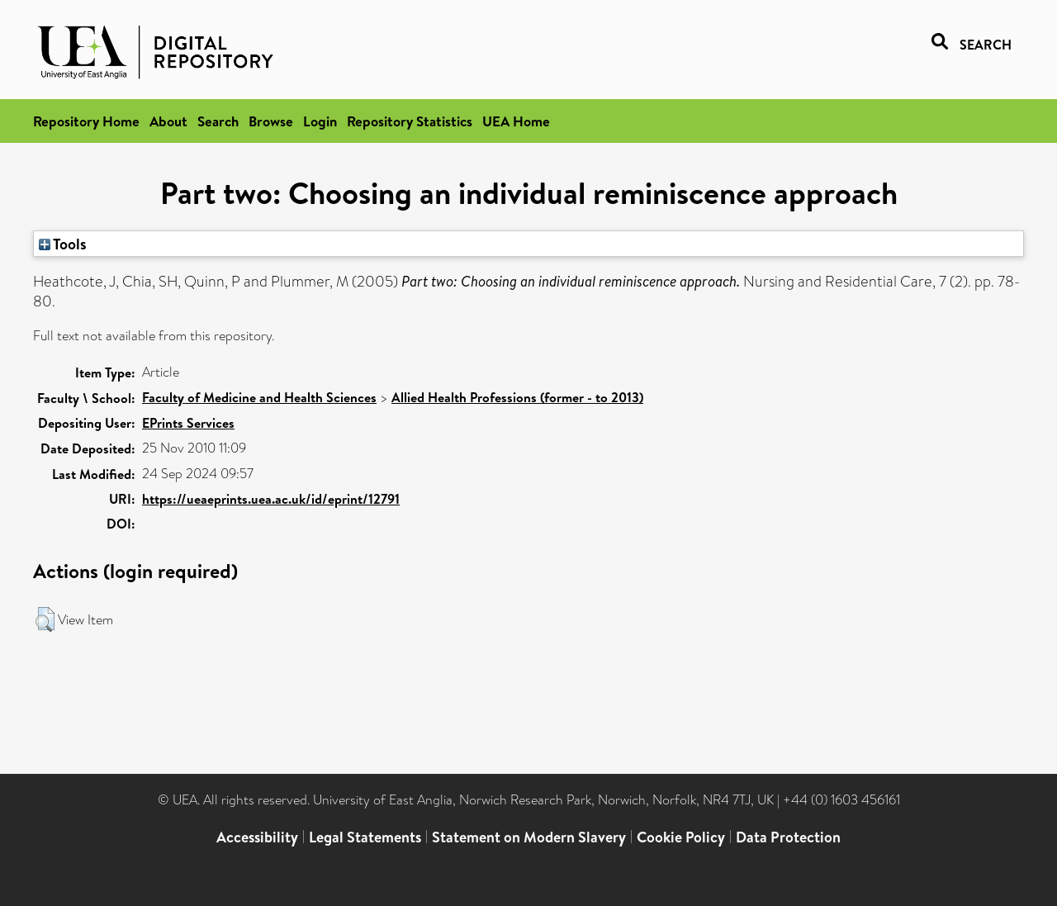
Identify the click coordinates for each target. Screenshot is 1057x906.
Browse (271, 120)
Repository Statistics (409, 120)
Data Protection (788, 837)
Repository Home (86, 120)
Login (320, 120)
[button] (45, 619)
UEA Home (516, 120)
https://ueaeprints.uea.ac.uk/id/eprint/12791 (271, 499)
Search (218, 120)
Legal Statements (365, 837)
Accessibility (257, 837)
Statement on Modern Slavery (529, 837)
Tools (63, 243)
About (168, 120)
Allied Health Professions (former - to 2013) (517, 397)
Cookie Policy (681, 837)
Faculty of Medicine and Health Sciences (259, 397)
